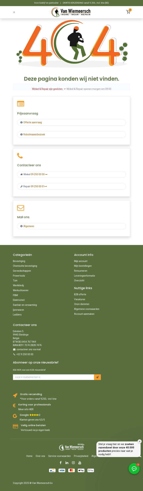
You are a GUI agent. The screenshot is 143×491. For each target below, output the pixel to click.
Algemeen (28, 226)
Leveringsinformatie (84, 275)
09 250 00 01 (39, 186)
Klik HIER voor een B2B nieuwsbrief (29, 370)
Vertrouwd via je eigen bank (35, 430)
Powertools (19, 275)
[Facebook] (62, 462)
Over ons (40, 456)
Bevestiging (19, 261)
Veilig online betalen (33, 425)
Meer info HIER (25, 409)
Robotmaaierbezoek (34, 134)
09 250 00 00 (39, 174)
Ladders (17, 314)
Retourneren (80, 270)
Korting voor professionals (34, 404)
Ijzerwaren (18, 309)
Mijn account (80, 261)
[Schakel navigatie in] (14, 12)
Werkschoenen (20, 290)
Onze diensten (81, 304)
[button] (97, 377)
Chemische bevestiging (25, 266)
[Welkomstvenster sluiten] (140, 441)
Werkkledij (18, 285)
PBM (15, 295)
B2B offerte (80, 294)
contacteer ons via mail (28, 349)
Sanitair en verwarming (25, 305)
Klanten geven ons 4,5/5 (32, 419)
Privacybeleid (81, 456)
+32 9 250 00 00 (24, 354)
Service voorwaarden (59, 456)
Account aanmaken (84, 314)
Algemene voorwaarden (86, 309)
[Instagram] (74, 462)
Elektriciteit (19, 300)
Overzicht (79, 280)
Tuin (15, 280)
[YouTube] (80, 462)
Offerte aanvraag (32, 122)
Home (29, 456)
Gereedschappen (22, 270)
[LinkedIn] (67, 462)
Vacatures (79, 299)
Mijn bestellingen (83, 266)
